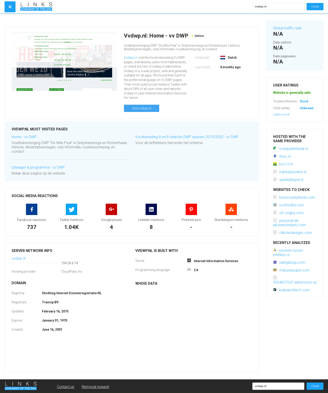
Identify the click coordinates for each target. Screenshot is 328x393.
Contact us (65, 387)
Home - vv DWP (24, 137)
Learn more (281, 114)
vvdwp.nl (19, 258)
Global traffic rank (287, 28)
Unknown (307, 108)
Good (304, 101)
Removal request (95, 387)
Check (315, 6)
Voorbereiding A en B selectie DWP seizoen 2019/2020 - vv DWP (186, 137)
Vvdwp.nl (130, 57)
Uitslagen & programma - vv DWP (38, 167)
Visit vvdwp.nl (141, 108)
